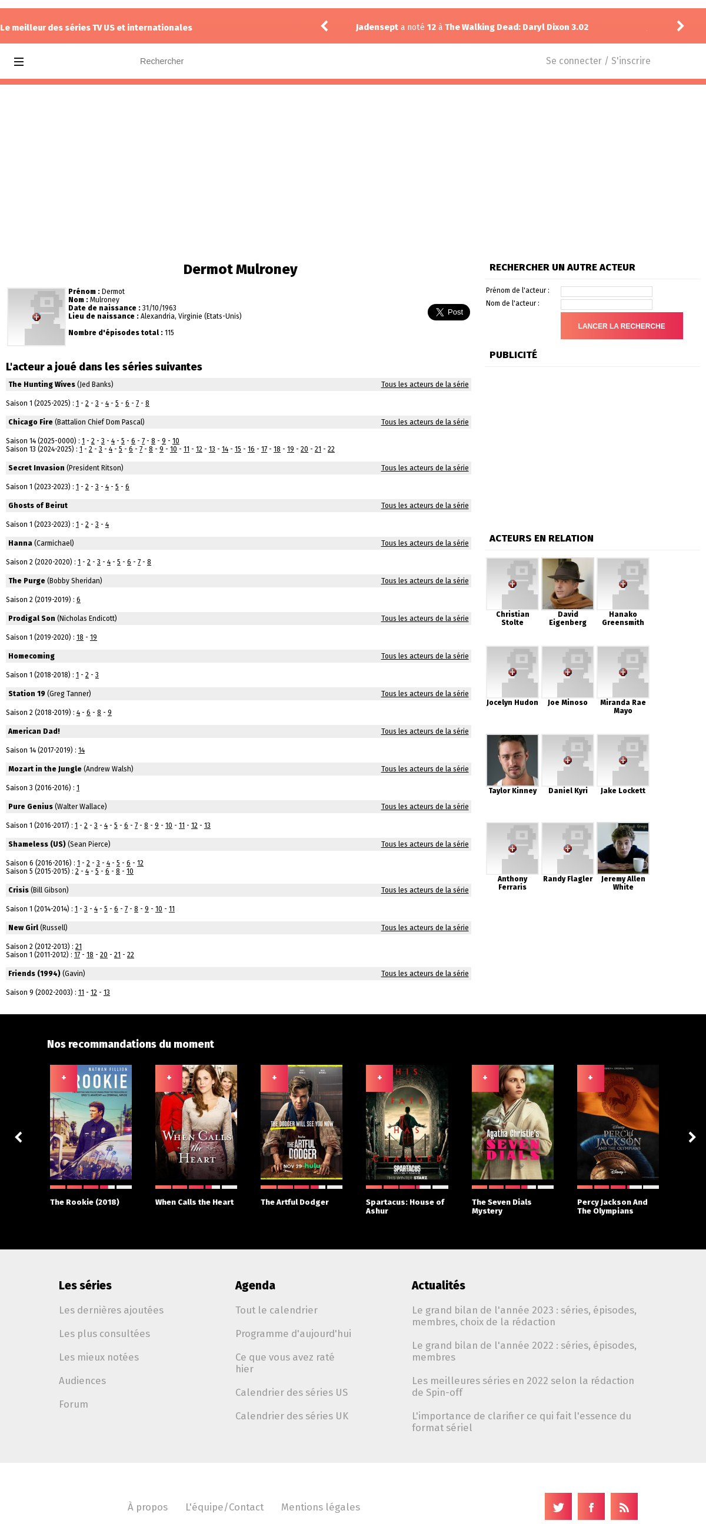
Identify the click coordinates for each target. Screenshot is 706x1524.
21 (318, 449)
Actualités (438, 1285)
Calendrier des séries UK (291, 1416)
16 (251, 449)
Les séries (85, 1285)
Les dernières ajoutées (111, 1310)
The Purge (26, 581)
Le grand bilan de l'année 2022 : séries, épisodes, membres (524, 1351)
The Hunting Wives (41, 384)
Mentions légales (320, 1507)
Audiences (82, 1380)
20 (304, 449)
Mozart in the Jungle (45, 769)
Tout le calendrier (276, 1310)
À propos (148, 1507)
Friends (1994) (34, 974)
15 (238, 449)
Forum (73, 1404)
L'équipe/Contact (224, 1507)
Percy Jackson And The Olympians (618, 1200)
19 (290, 449)
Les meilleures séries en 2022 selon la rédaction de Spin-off (523, 1386)
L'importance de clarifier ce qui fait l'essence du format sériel (521, 1421)
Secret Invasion (36, 468)
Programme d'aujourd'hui (293, 1333)
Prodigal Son (31, 618)
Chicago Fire (30, 422)
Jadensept (377, 27)
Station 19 (26, 694)
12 (199, 449)
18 (277, 449)
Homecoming (31, 656)
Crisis (18, 890)
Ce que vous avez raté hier (285, 1363)
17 (264, 449)
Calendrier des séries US (291, 1392)
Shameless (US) (37, 844)
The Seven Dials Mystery (513, 1200)
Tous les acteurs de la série (425, 384)
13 (212, 449)
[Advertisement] (353, 173)
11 (186, 449)
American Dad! (34, 731)
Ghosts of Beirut (38, 506)
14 (225, 449)
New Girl (23, 928)
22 (331, 449)
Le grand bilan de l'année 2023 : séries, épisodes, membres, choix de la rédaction (524, 1316)
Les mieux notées (99, 1357)
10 (175, 441)
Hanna (20, 543)
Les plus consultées (104, 1333)
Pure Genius (30, 807)
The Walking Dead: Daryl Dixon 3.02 (516, 27)
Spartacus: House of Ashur (407, 1200)
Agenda (255, 1285)
